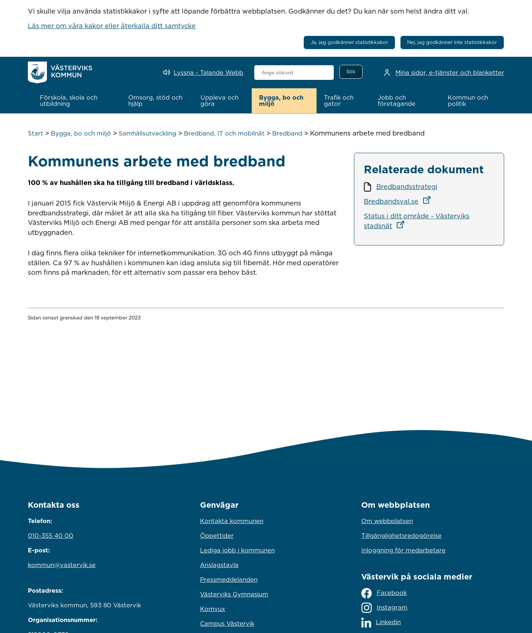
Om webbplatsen (387, 521)
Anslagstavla (219, 565)
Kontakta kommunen (231, 521)
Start (35, 133)
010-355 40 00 (50, 535)
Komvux (212, 608)
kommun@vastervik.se (62, 565)
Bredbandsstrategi (406, 186)
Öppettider (217, 535)
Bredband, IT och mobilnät (224, 133)
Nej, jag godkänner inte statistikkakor (452, 42)
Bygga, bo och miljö (81, 133)
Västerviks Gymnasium (234, 594)
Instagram (384, 608)
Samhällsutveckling (147, 133)
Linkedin (381, 623)
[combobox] (294, 72)
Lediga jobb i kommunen (237, 550)
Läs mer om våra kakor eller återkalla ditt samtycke (112, 26)
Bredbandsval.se (399, 201)
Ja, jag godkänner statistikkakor (349, 42)
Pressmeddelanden (229, 579)
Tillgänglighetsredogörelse (401, 535)
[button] (76, 100)
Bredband (287, 133)
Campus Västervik (227, 623)
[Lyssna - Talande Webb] (203, 73)
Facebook (384, 593)
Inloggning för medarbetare (403, 550)
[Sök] (351, 72)
